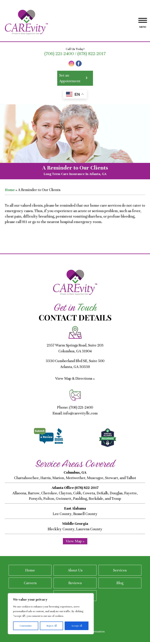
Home (10, 190)
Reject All (51, 625)
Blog (119, 583)
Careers (30, 583)
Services (120, 570)
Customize (26, 625)
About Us (75, 570)
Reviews (75, 583)
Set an (75, 78)
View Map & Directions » (75, 378)
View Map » (75, 541)
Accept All (76, 625)
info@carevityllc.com (80, 413)
